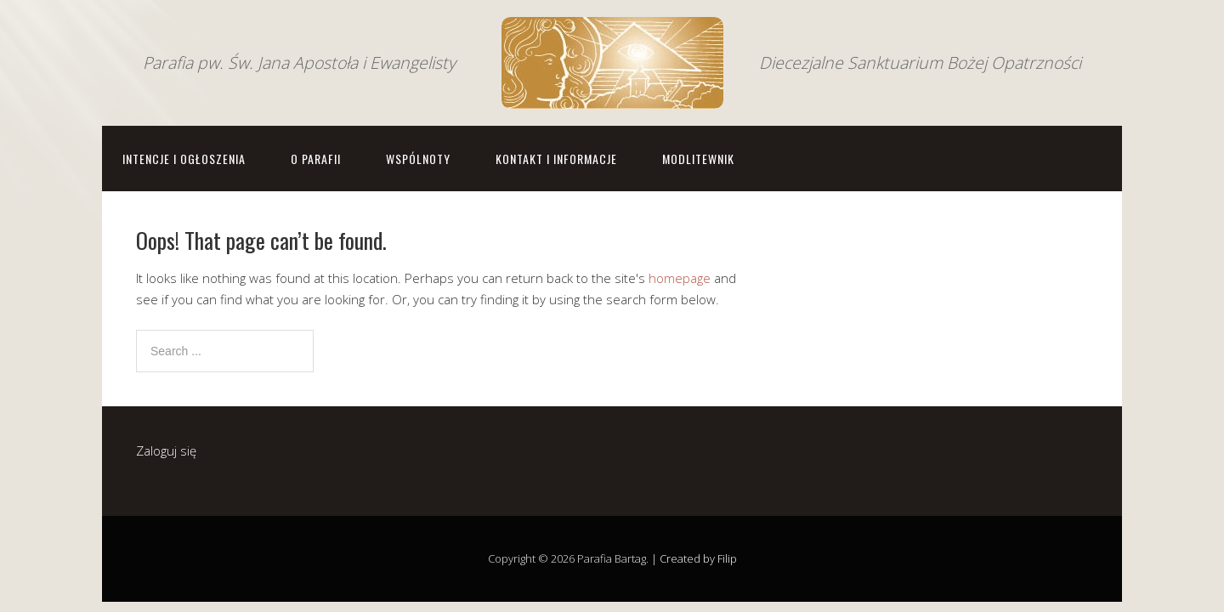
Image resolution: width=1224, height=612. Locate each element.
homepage (680, 277)
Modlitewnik (698, 158)
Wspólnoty (418, 158)
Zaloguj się (166, 450)
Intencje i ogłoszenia (184, 158)
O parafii (316, 158)
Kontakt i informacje (556, 158)
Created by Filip (698, 558)
